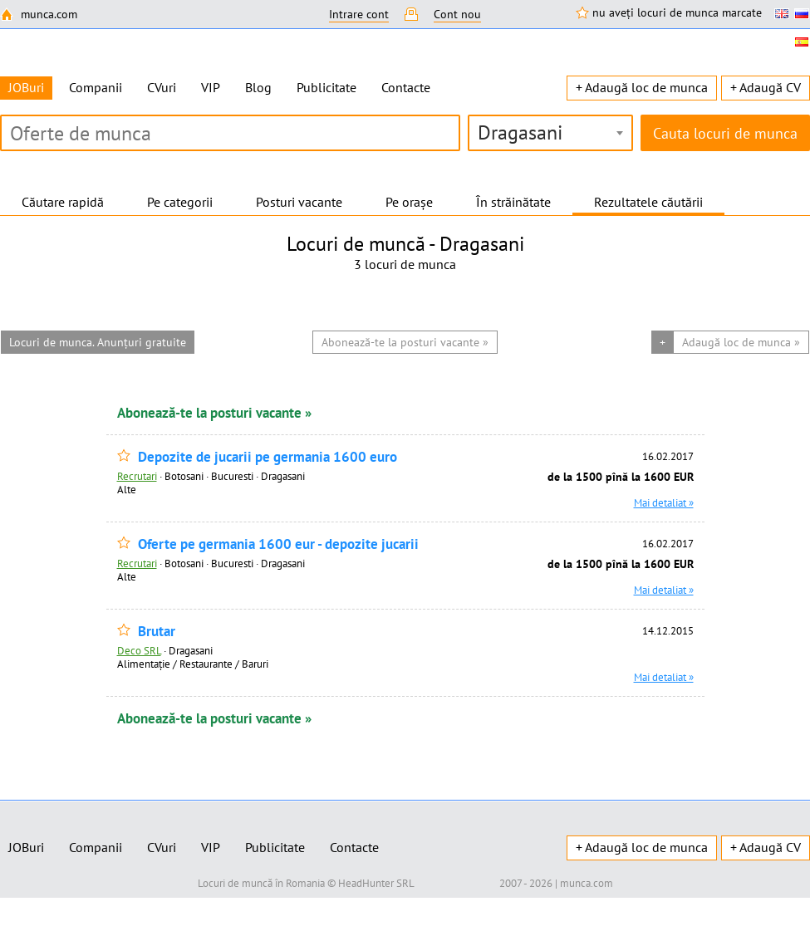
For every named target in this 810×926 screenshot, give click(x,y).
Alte (126, 489)
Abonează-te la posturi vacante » (214, 413)
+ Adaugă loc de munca (642, 87)
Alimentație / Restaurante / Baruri (192, 663)
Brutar (156, 632)
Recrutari (137, 476)
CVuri (161, 87)
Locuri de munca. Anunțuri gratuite (97, 342)
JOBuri (26, 847)
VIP (210, 87)
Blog (258, 87)
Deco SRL (139, 650)
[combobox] (550, 133)
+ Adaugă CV (765, 87)
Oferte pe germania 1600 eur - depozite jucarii (278, 544)
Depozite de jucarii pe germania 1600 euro (267, 457)
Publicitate (326, 87)
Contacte (405, 87)
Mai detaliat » (664, 502)
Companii (95, 87)
